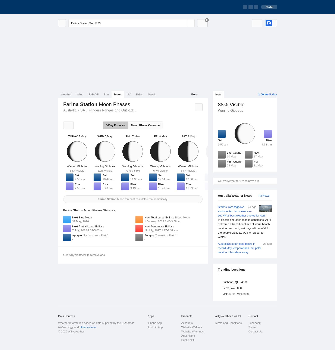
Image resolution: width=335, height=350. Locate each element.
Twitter (252, 327)
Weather (66, 94)
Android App (155, 327)
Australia (69, 110)
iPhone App (155, 323)
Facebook (254, 323)
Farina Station (139, 110)
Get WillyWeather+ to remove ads (238, 180)
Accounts (186, 323)
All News (264, 195)
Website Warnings (192, 331)
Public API (187, 340)
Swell (151, 94)
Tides (139, 94)
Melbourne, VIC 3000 (235, 294)
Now (218, 94)
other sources (87, 327)
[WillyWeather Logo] (78, 7)
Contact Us (255, 331)
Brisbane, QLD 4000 (235, 282)
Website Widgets (191, 327)
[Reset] (183, 23)
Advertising (188, 335)
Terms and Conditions (228, 323)
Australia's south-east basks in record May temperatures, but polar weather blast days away (245, 248)
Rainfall (94, 94)
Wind (80, 94)
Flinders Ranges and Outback (111, 110)
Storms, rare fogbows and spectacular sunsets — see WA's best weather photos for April (245, 222)
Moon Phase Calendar (145, 125)
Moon (118, 94)
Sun (106, 94)
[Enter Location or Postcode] (131, 23)
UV (129, 94)
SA (82, 110)
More (194, 94)
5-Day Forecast (116, 125)
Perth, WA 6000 (232, 288)
